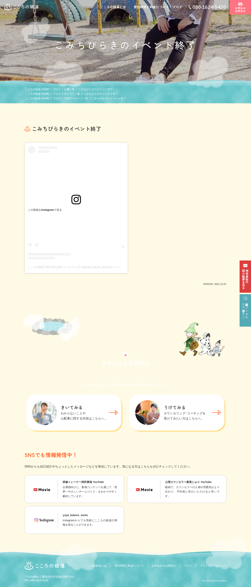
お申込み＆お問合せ (164, 565)
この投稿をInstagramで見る (45, 209)
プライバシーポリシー (213, 565)
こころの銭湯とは (113, 7)
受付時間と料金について (151, 7)
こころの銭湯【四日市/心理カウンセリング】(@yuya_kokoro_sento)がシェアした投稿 (79, 267)
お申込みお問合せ (240, 10)
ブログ (177, 7)
